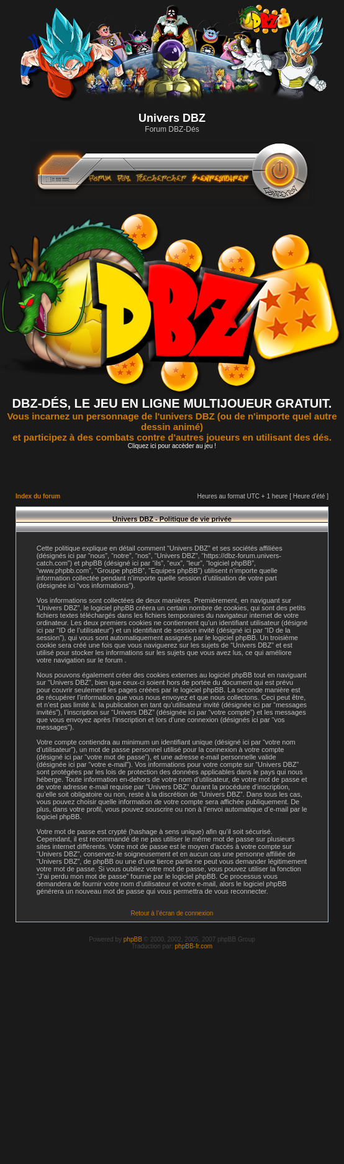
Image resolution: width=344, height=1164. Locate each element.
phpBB (133, 939)
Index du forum (38, 496)
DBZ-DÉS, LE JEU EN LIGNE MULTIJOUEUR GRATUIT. (172, 403)
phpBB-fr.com (194, 946)
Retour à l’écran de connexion (172, 913)
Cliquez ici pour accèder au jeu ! (172, 445)
